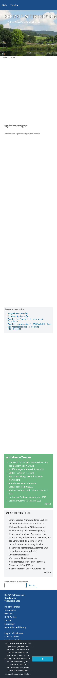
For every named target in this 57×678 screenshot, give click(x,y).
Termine (14, 5)
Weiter (48, 504)
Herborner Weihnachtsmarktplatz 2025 (27, 497)
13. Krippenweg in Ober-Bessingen (25, 530)
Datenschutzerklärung (15, 627)
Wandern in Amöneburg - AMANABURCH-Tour (29, 324)
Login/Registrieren (10, 57)
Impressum (9, 624)
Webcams (9, 613)
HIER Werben (10, 617)
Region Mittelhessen (14, 633)
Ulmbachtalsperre (17, 554)
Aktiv (4, 5)
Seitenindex (10, 610)
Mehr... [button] (27, 674)
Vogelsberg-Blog (12, 601)
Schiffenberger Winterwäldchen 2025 (26, 469)
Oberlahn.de (10, 598)
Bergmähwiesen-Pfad (18, 313)
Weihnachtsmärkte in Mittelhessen (25, 527)
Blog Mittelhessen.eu (14, 595)
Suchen (7, 620)
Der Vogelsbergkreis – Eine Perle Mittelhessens (23, 328)
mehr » (47, 572)
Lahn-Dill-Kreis (11, 636)
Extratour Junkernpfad (18, 316)
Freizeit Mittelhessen (30, 16)
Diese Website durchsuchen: (16, 582)
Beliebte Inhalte (12, 607)
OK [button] (43, 659)
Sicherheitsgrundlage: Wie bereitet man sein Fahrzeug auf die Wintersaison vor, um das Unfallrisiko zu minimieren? (30, 537)
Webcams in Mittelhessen (21, 558)
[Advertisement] (28, 92)
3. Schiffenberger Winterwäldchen (25, 568)
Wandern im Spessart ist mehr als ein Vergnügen (26, 320)
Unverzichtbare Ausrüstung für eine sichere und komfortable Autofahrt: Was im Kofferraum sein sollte (28, 548)
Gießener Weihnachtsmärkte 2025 (25, 500)
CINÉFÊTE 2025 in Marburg (21, 473)
